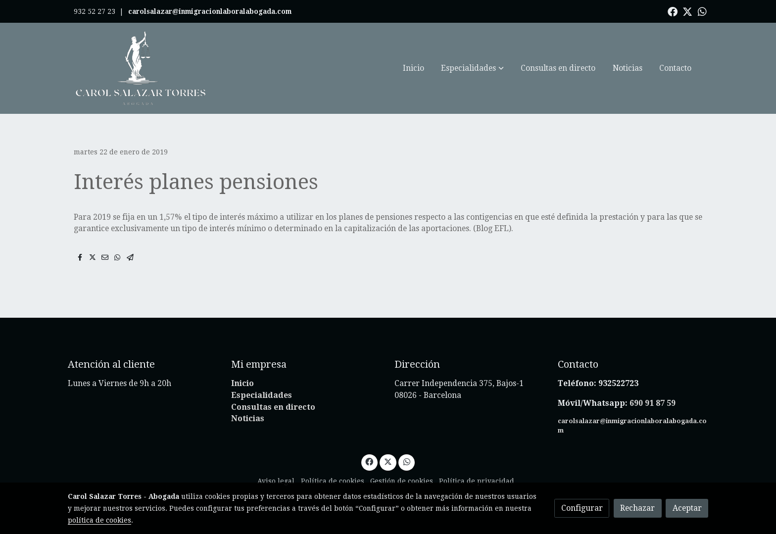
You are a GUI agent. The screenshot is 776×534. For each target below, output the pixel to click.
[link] (141, 68)
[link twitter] (687, 11)
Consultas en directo (273, 407)
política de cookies (99, 520)
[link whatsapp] (702, 11)
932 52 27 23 (94, 11)
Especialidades (261, 395)
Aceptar (687, 508)
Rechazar (637, 508)
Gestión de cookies (401, 481)
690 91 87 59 (653, 403)
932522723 (619, 383)
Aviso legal (275, 481)
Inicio (242, 383)
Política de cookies (332, 481)
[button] (472, 68)
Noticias (247, 418)
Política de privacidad (476, 481)
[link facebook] (673, 11)
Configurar (582, 508)
